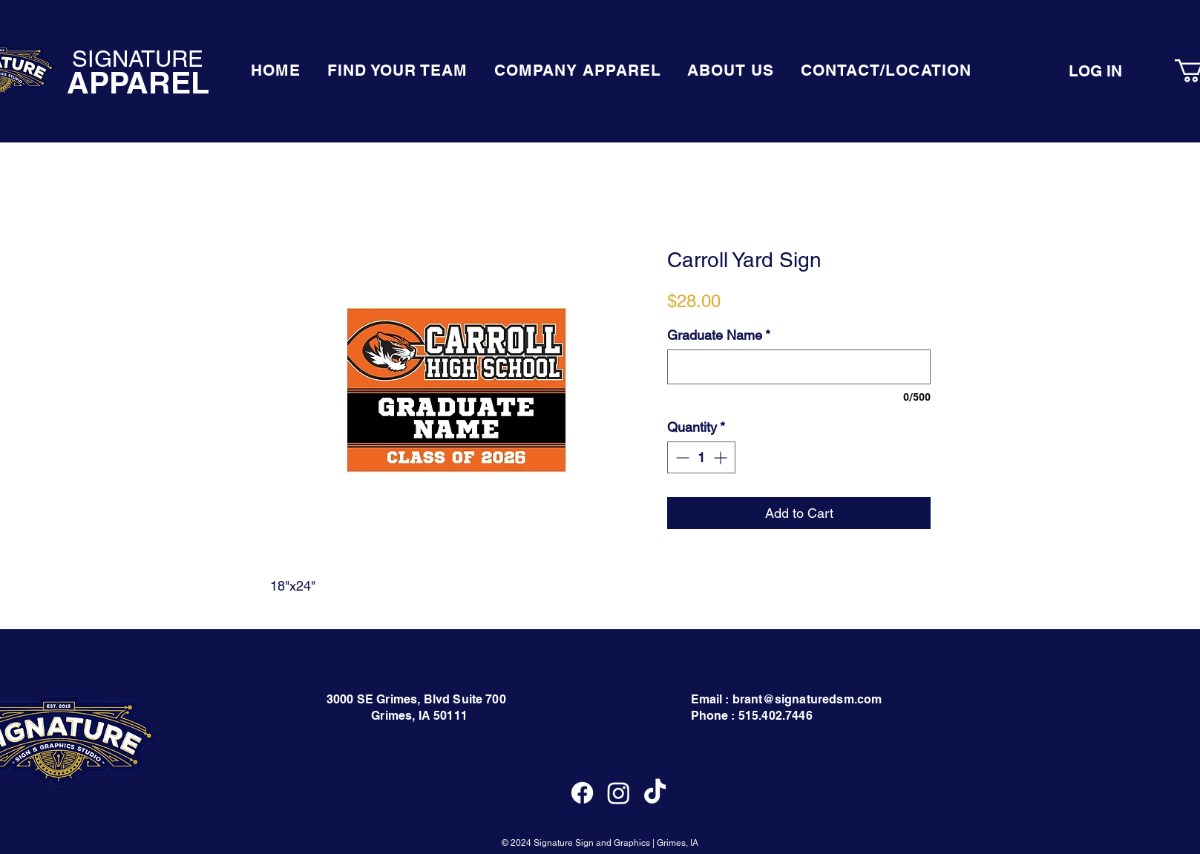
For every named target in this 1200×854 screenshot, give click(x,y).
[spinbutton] (701, 457)
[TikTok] (654, 792)
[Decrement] (680, 457)
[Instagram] (618, 792)
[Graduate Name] (799, 367)
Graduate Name (718, 335)
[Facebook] (582, 792)
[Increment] (721, 457)
